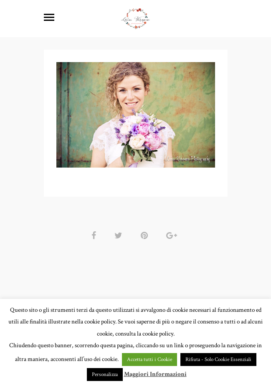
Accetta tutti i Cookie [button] (149, 359)
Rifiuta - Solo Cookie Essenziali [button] (218, 359)
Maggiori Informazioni (155, 374)
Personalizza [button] (105, 374)
